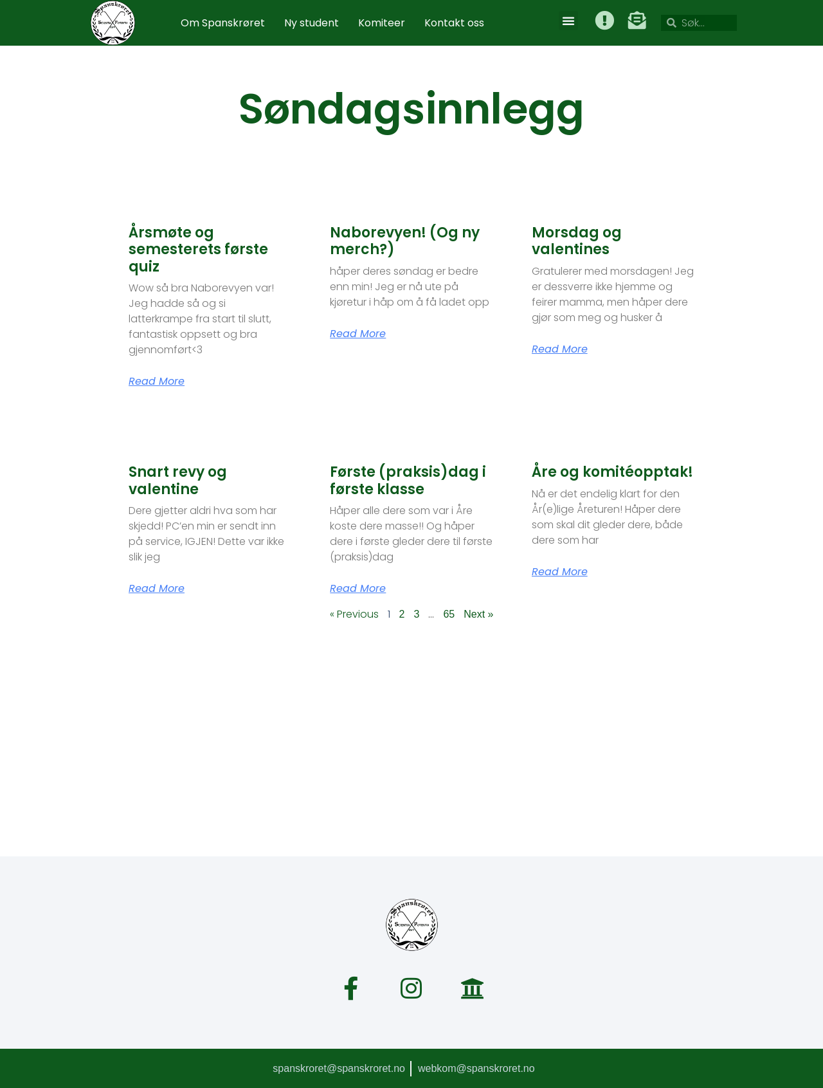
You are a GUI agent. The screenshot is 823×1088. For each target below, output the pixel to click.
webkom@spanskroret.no (476, 1067)
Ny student (311, 22)
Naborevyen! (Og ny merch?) (405, 241)
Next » (478, 614)
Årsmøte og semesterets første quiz (198, 250)
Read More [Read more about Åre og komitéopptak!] (560, 572)
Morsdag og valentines (577, 241)
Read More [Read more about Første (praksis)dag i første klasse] (358, 589)
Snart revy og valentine (178, 480)
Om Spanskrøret (223, 22)
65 (449, 614)
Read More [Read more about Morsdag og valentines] (560, 349)
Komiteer (381, 22)
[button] (569, 20)
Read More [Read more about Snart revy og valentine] (157, 589)
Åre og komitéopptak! (612, 472)
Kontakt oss (454, 22)
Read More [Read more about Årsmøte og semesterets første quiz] (157, 381)
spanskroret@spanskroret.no (338, 1067)
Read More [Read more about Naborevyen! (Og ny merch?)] (358, 334)
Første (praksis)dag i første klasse (408, 480)
